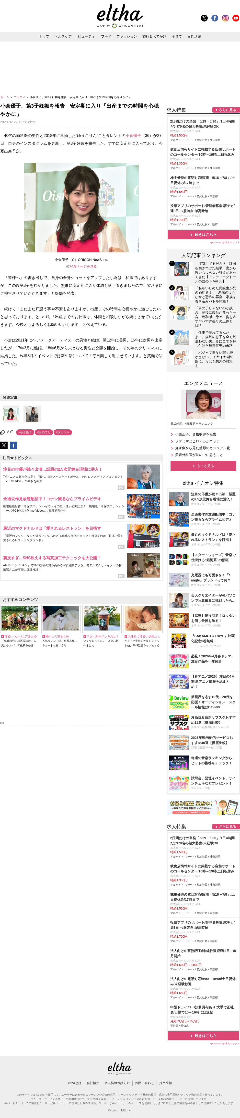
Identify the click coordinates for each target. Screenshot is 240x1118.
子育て (177, 36)
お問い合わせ (144, 1083)
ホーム (5, 97)
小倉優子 (133, 136)
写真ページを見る (83, 266)
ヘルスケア (63, 36)
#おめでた (44, 432)
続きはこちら (206, 234)
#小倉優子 (25, 432)
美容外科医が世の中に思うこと (199, 455)
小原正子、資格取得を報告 (195, 434)
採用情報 (165, 1083)
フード (106, 36)
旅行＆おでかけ (154, 36)
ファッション (126, 36)
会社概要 (93, 1083)
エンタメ (19, 97)
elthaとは (74, 1083)
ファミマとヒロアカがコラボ (197, 441)
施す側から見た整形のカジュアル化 (202, 448)
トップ (44, 36)
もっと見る (205, 466)
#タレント (62, 432)
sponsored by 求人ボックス (225, 242)
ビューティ (86, 36)
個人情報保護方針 (117, 1083)
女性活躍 (194, 36)
